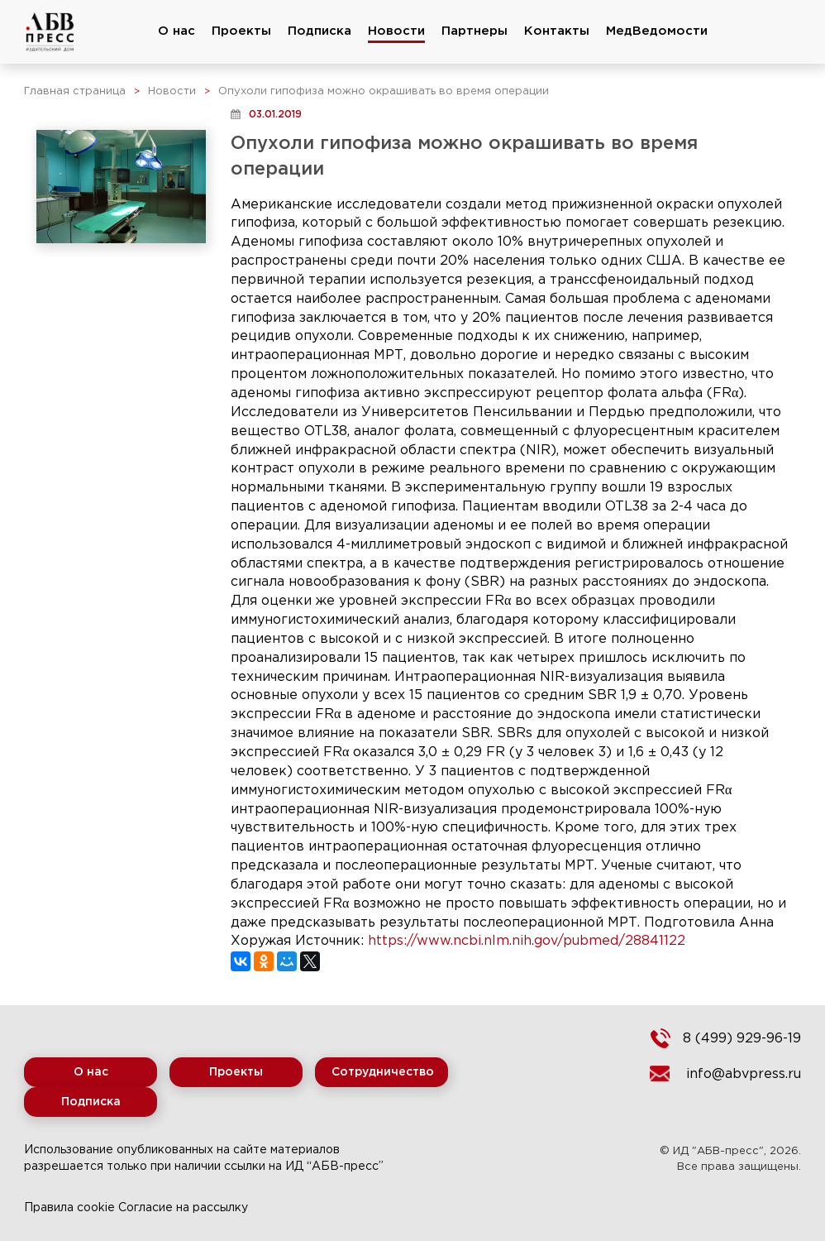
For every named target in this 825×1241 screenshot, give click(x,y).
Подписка (319, 31)
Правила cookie (69, 1208)
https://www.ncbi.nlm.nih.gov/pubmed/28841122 (526, 941)
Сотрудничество (382, 1072)
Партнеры (474, 31)
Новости (396, 31)
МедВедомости (657, 31)
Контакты (556, 31)
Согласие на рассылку (183, 1208)
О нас (176, 31)
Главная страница (75, 91)
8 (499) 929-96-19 (742, 1039)
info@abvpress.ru (743, 1074)
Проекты (241, 31)
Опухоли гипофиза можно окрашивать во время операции (383, 91)
